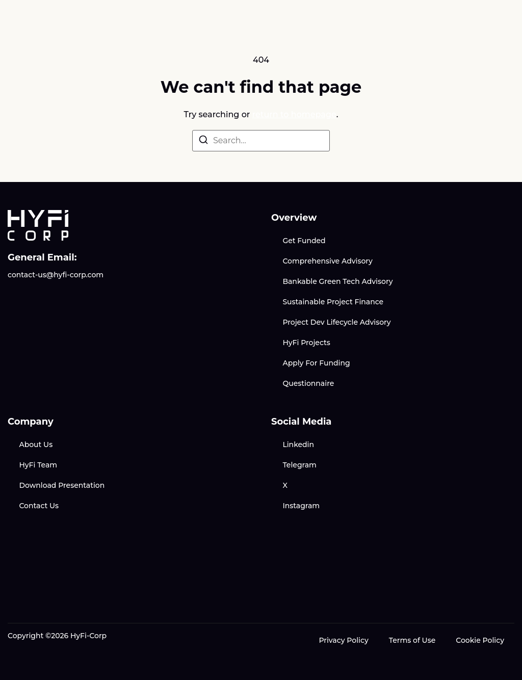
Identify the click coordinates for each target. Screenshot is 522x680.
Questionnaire (308, 383)
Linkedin (298, 444)
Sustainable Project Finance (332, 301)
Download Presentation (62, 485)
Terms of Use (412, 640)
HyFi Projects (306, 342)
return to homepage (294, 114)
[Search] (203, 141)
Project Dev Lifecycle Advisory (336, 322)
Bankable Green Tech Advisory (337, 281)
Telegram (299, 464)
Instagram (301, 505)
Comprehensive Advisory (327, 261)
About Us (36, 444)
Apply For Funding (316, 363)
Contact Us (39, 505)
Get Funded (303, 240)
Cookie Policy (480, 640)
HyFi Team (38, 464)
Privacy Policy (343, 640)
